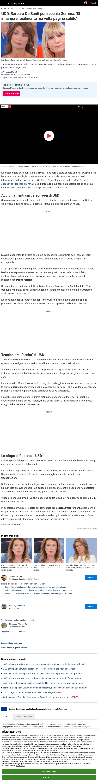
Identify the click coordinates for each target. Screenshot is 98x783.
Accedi (93, 3)
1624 (50, 737)
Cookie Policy (20, 766)
